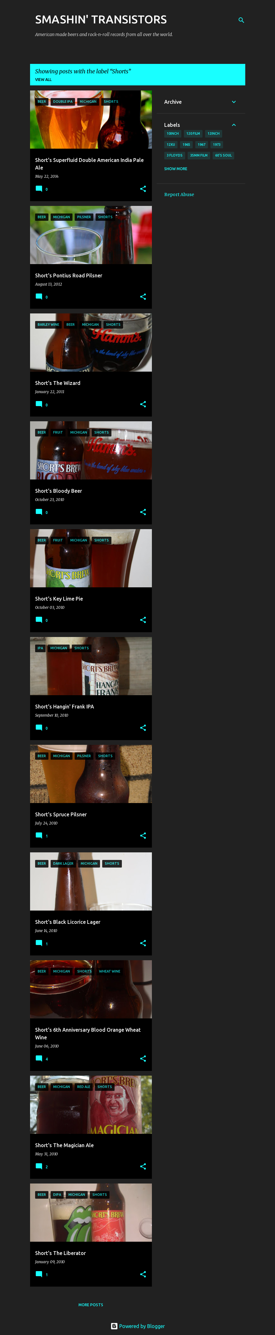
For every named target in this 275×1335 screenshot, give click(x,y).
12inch (214, 133)
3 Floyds (175, 155)
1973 (217, 144)
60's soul (223, 155)
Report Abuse (179, 194)
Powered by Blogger (137, 1326)
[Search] (241, 20)
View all (43, 79)
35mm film (199, 155)
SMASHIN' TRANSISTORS (101, 19)
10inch (173, 133)
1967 (201, 144)
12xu (171, 144)
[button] (143, 189)
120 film (193, 133)
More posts (90, 1305)
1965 (186, 144)
